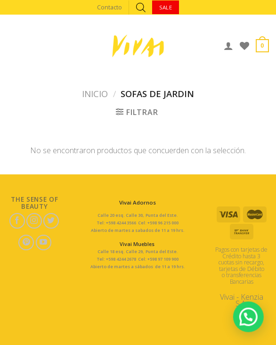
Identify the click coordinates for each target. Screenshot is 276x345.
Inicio (95, 93)
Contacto (109, 7)
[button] (252, 326)
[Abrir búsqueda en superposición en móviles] (141, 7)
